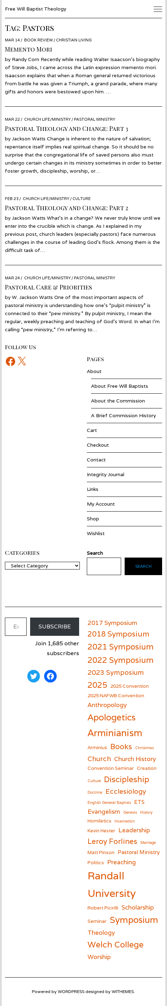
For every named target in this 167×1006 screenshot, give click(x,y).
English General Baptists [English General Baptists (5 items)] (109, 802)
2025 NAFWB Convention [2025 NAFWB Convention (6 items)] (116, 695)
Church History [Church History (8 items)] (135, 759)
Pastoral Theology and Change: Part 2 (66, 208)
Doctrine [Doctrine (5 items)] (95, 792)
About (94, 371)
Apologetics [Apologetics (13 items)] (111, 717)
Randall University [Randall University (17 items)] (112, 884)
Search (143, 566)
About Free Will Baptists (119, 386)
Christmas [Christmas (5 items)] (144, 747)
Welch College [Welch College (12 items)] (116, 944)
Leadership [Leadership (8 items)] (134, 830)
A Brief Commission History (123, 415)
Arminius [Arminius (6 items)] (97, 747)
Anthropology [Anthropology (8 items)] (107, 705)
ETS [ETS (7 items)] (139, 801)
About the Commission (118, 401)
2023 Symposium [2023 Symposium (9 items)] (116, 672)
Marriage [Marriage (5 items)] (148, 842)
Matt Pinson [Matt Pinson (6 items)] (101, 852)
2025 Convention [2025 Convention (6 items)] (129, 686)
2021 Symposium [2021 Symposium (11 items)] (121, 646)
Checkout (98, 445)
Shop (93, 518)
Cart (92, 430)
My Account (101, 504)
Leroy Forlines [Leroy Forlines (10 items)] (112, 841)
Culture (81, 198)
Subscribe (55, 626)
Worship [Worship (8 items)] (99, 957)
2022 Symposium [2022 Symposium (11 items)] (121, 660)
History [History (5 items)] (146, 812)
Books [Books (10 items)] (121, 746)
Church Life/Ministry (47, 119)
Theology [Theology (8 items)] (101, 932)
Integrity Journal (105, 474)
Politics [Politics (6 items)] (96, 862)
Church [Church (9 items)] (99, 758)
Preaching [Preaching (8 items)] (121, 862)
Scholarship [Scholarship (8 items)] (137, 907)
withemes (123, 991)
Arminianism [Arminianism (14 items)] (115, 733)
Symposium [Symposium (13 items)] (134, 919)
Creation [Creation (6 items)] (146, 768)
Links (92, 489)
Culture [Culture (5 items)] (94, 780)
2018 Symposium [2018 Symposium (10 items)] (118, 634)
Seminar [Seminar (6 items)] (97, 921)
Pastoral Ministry (94, 119)
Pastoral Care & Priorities (48, 287)
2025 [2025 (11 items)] (97, 685)
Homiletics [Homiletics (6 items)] (99, 821)
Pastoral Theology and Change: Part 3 (66, 128)
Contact (96, 460)
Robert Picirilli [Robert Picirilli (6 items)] (103, 908)
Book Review (38, 40)
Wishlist (96, 533)
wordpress (71, 991)
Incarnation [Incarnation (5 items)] (124, 821)
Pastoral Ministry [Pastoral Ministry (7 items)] (139, 851)
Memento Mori (28, 49)
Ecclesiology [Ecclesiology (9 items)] (125, 791)
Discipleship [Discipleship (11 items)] (126, 779)
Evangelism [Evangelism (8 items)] (104, 811)
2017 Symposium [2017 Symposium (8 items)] (112, 623)
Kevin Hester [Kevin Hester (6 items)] (101, 830)
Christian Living (74, 40)
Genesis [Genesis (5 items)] (130, 812)
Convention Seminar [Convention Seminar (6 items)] (111, 768)
